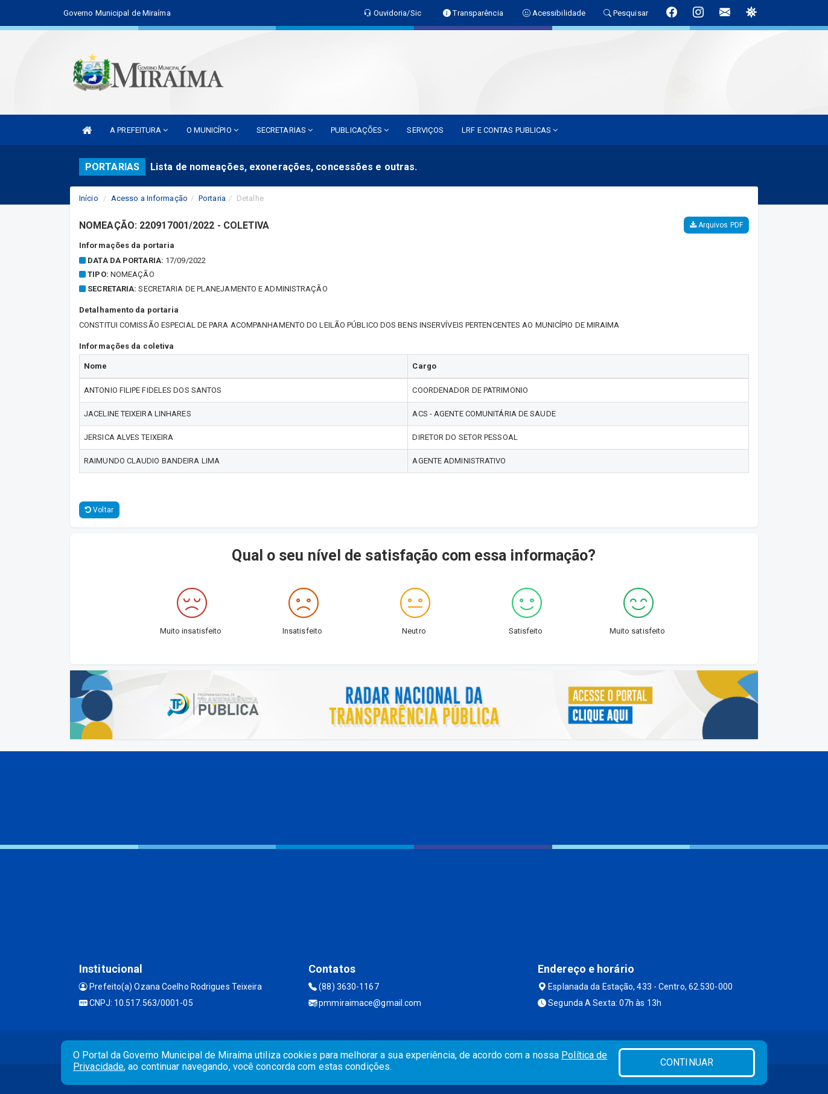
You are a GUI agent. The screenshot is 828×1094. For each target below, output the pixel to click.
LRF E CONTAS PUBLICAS (510, 130)
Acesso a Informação (149, 198)
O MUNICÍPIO (212, 130)
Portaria (212, 198)
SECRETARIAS (284, 130)
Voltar (99, 510)
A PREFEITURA (139, 130)
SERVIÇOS (425, 130)
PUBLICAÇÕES (360, 130)
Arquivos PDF (716, 225)
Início (88, 198)
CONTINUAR (686, 1062)
